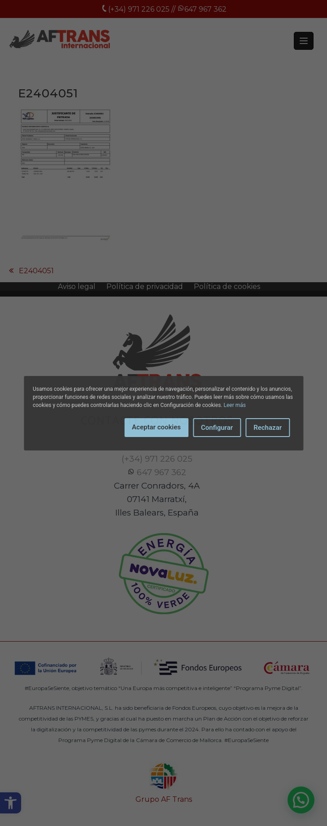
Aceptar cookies (156, 427)
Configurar (217, 428)
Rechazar (267, 428)
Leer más (234, 405)
